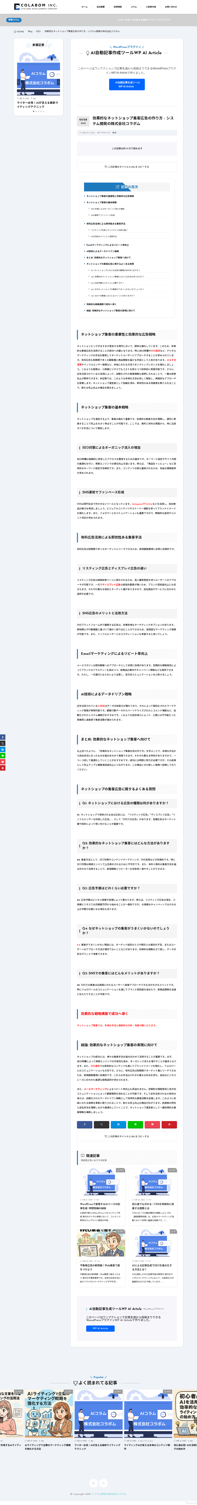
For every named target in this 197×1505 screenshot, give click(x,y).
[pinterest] (169, 1128)
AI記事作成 (151, 7)
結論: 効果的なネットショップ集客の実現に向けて (111, 315)
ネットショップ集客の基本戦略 (101, 204)
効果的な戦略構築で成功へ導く (101, 308)
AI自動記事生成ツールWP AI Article (127, 84)
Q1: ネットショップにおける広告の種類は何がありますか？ (117, 273)
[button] (18, 82)
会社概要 (101, 7)
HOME (20, 32)
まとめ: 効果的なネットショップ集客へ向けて (109, 260)
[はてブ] (118, 1128)
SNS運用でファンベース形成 (103, 216)
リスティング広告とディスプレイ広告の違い (110, 231)
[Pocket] (152, 1128)
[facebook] (84, 1128)
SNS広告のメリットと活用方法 (104, 238)
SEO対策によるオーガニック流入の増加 (108, 209)
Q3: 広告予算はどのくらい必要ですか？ (108, 286)
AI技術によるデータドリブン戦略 (102, 254)
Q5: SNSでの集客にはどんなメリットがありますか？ (114, 299)
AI (35, 99)
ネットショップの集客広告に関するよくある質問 (110, 267)
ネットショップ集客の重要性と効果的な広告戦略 (110, 197)
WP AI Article (100, 1333)
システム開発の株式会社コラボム (109, 1498)
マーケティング (104, 133)
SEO (38, 31)
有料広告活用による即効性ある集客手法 (106, 225)
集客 (114, 133)
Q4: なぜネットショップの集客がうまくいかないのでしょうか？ (119, 292)
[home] (93, 1487)
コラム (134, 7)
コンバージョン (89, 133)
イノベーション (147, 1445)
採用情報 (118, 7)
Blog (30, 31)
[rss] (103, 1487)
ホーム (85, 7)
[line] (135, 1128)
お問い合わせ (171, 7)
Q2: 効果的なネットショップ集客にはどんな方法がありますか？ (119, 279)
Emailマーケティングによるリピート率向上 (108, 247)
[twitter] (101, 1128)
